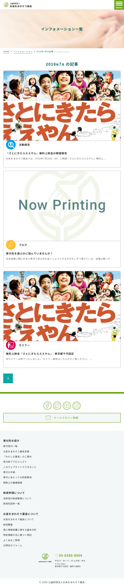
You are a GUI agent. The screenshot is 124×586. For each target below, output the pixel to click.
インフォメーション (22, 51)
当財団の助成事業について (17, 498)
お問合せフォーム (12, 545)
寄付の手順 (9, 472)
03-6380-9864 (70, 555)
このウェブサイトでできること (19, 467)
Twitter (57, 406)
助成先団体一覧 (11, 503)
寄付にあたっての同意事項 (17, 477)
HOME (6, 51)
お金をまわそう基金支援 (16, 451)
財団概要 (8, 524)
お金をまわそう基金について (18, 519)
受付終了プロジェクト (15, 461)
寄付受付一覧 (10, 446)
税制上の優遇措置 (12, 482)
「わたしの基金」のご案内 (17, 456)
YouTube (67, 406)
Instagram (76, 406)
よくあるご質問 (11, 540)
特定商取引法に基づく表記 (17, 534)
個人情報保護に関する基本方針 (19, 529)
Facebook (47, 406)
